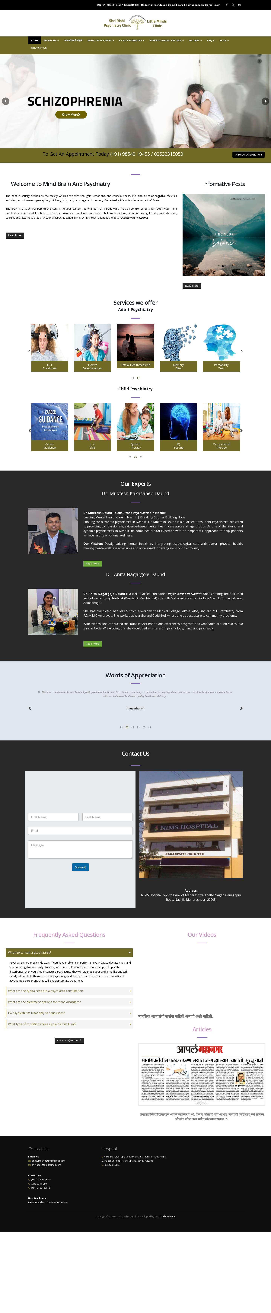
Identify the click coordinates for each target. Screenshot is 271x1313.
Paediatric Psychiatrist (140, 598)
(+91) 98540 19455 (130, 154)
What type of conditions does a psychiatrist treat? (42, 1024)
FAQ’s (210, 40)
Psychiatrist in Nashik (184, 594)
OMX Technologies (165, 1216)
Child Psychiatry (130, 40)
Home (34, 40)
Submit (80, 867)
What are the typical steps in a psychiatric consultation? (46, 991)
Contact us (39, 48)
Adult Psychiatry (100, 40)
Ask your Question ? (69, 1040)
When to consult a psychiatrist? (29, 953)
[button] (29, 351)
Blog (222, 40)
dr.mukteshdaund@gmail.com (48, 1160)
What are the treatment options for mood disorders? (44, 1002)
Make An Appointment (248, 154)
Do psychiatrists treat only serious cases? (36, 1013)
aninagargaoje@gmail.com (46, 1164)
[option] (49, 348)
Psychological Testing (165, 40)
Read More (15, 235)
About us (49, 40)
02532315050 (168, 154)
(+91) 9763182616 (40, 1187)
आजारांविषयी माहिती (73, 40)
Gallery (194, 40)
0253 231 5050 (39, 1183)
